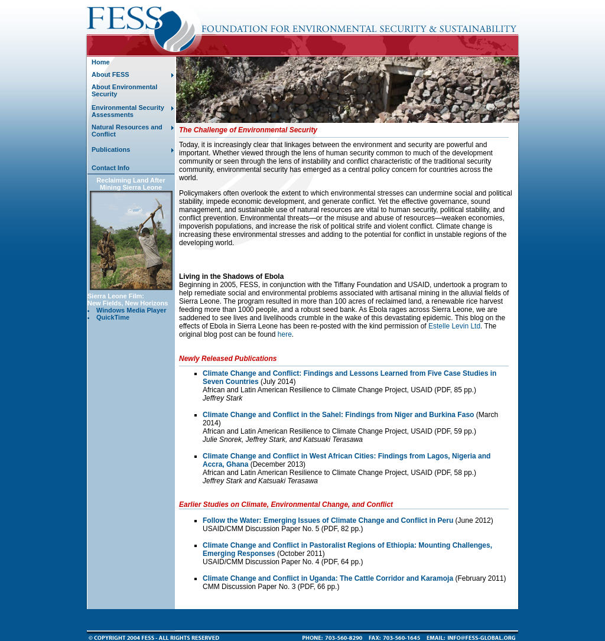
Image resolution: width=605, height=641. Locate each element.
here (285, 334)
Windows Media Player (131, 310)
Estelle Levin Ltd (454, 326)
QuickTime (112, 317)
